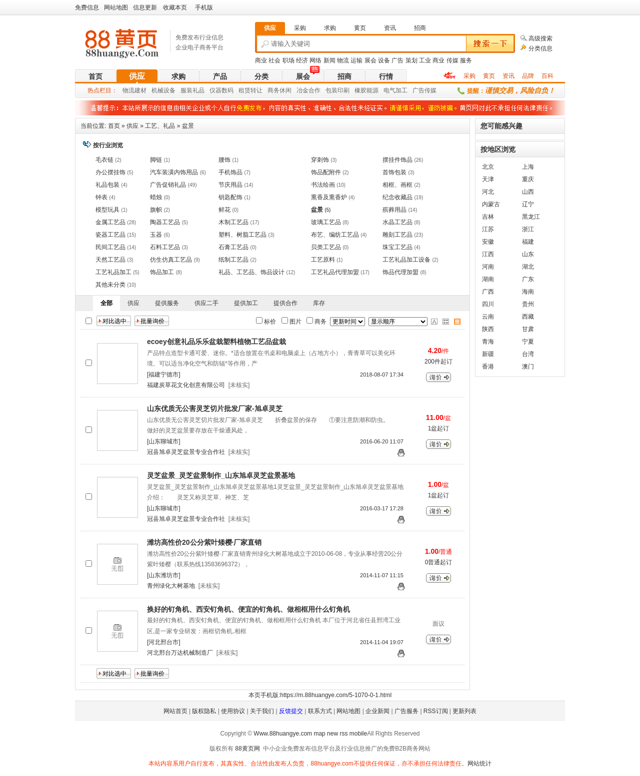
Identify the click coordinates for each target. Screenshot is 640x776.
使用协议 (233, 711)
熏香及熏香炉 (329, 197)
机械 (158, 90)
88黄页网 (247, 748)
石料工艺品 (165, 247)
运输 (356, 60)
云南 (488, 316)
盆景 (188, 125)
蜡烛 (156, 197)
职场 (288, 60)
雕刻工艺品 (397, 234)
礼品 (198, 90)
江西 (488, 254)
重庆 (528, 179)
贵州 (528, 304)
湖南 (488, 279)
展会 (370, 60)
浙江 (528, 229)
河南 (488, 266)
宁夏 (528, 341)
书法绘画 (323, 184)
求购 (179, 76)
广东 (528, 279)
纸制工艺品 (233, 259)
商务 (274, 90)
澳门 (528, 366)
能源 (372, 90)
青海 (488, 341)
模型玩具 (108, 209)
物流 (343, 60)
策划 (412, 60)
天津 (488, 179)
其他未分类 (111, 284)
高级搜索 (540, 38)
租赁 (244, 90)
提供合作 (286, 303)
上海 (528, 166)
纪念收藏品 (397, 197)
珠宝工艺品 (397, 247)
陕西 (488, 329)
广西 (488, 291)
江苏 (488, 229)
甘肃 (528, 329)
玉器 (156, 234)
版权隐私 (204, 711)
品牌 (528, 75)
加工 (402, 90)
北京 (488, 166)
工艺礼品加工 (114, 272)
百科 (548, 75)
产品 (220, 76)
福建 (528, 241)
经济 (302, 60)
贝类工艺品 (326, 247)
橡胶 (360, 90)
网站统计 (480, 763)
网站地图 (116, 7)
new (332, 733)
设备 (384, 60)
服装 (186, 90)
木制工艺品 (233, 222)
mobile (358, 733)
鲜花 (224, 209)
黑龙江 (531, 216)
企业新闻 (378, 711)
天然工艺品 (111, 259)
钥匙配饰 (230, 197)
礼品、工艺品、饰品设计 (251, 272)
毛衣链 (105, 159)
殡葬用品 (394, 209)
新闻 (330, 60)
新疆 (488, 354)
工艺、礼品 (160, 125)
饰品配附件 (326, 172)
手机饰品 (230, 172)
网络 (316, 60)
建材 (140, 90)
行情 (386, 76)
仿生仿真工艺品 (171, 259)
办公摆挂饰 (111, 172)
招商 (345, 76)
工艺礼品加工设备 (406, 259)
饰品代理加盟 (400, 272)
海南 (528, 291)
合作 (314, 90)
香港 (488, 366)
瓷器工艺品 (111, 234)
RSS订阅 (436, 711)
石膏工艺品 (233, 247)
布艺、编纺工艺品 (335, 234)
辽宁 (528, 204)
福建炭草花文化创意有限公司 (186, 385)
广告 (398, 60)
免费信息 (87, 7)
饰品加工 (162, 272)
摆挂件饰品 (397, 159)
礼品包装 (108, 184)
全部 (106, 303)
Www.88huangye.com (283, 733)
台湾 (528, 354)
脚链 (156, 159)
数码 (228, 90)
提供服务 (167, 303)
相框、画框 (397, 184)
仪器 (216, 90)
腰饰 (224, 159)
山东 (528, 254)
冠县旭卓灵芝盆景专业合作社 (186, 451)
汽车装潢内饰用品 (174, 172)
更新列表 (464, 711)
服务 (466, 60)
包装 (332, 90)
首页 (95, 76)
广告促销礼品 (168, 184)
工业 (425, 60)
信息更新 (145, 7)
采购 (470, 75)
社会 (274, 60)
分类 (261, 76)
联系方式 (320, 711)
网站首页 (176, 711)
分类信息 (540, 48)
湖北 (528, 266)
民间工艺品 (111, 247)
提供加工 (246, 303)
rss (344, 733)
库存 (319, 303)
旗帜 (156, 209)
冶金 (302, 90)
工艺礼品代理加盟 (335, 272)
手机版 (204, 7)
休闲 (286, 90)
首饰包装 (394, 172)
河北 (488, 191)
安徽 (488, 241)
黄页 (489, 75)
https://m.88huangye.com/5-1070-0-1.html (336, 695)
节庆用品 (230, 184)
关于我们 (262, 711)
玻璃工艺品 (326, 222)
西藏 (528, 316)
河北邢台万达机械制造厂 (180, 652)
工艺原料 (323, 259)
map (319, 733)
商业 (261, 60)
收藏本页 (175, 7)
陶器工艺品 (165, 222)
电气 (390, 90)
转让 (256, 90)
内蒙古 (491, 204)
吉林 (488, 216)
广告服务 (406, 711)
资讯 (508, 75)
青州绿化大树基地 (171, 585)
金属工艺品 (111, 222)
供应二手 (206, 303)
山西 (528, 191)
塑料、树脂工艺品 (242, 234)
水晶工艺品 (397, 222)
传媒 (452, 60)
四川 (488, 304)
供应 (137, 76)
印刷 (344, 90)
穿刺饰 (320, 159)
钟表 (102, 197)
